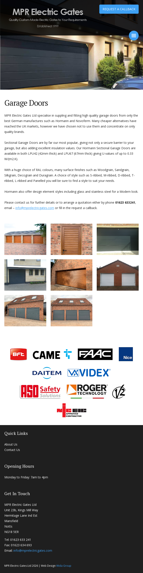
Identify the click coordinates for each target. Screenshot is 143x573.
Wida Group (63, 566)
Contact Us (12, 450)
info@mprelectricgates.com (34, 208)
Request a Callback (119, 9)
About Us (10, 444)
